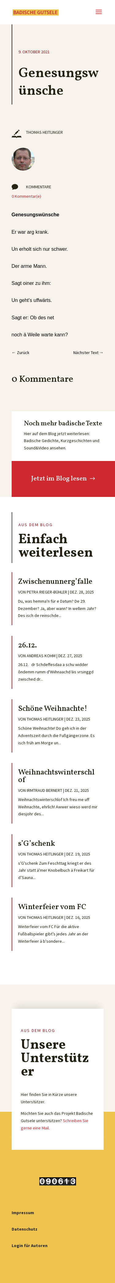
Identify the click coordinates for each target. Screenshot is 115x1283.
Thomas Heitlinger (45, 719)
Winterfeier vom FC (52, 907)
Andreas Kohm (41, 655)
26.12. (27, 645)
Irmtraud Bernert (44, 790)
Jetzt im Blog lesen (59, 479)
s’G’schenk (36, 843)
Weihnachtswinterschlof (56, 776)
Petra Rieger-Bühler (47, 592)
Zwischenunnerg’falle (55, 581)
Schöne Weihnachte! (52, 709)
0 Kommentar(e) (26, 196)
